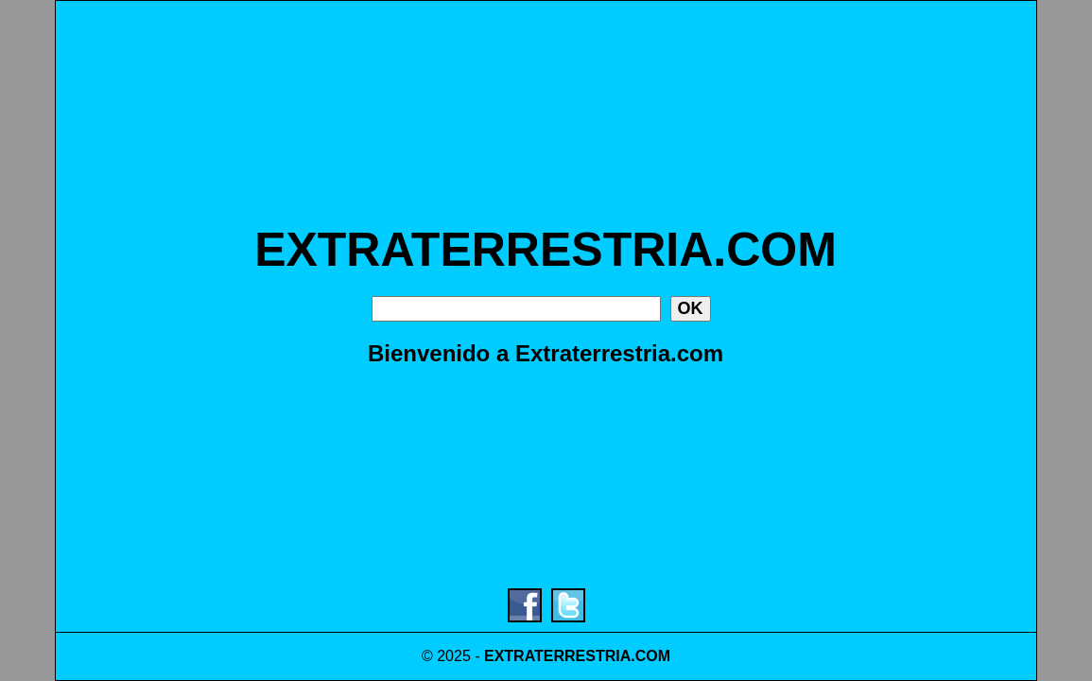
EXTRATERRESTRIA (557, 656)
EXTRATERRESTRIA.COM (545, 249)
